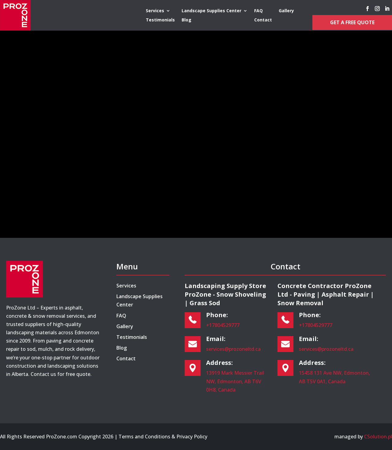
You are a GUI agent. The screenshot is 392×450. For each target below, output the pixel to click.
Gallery (286, 11)
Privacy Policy (191, 436)
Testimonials (160, 20)
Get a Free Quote (352, 22)
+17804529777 (222, 325)
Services (155, 11)
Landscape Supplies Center (211, 11)
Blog (186, 20)
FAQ (258, 11)
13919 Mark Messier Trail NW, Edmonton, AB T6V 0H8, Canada (235, 381)
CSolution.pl (378, 436)
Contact (263, 20)
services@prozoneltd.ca (233, 349)
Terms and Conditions (144, 436)
